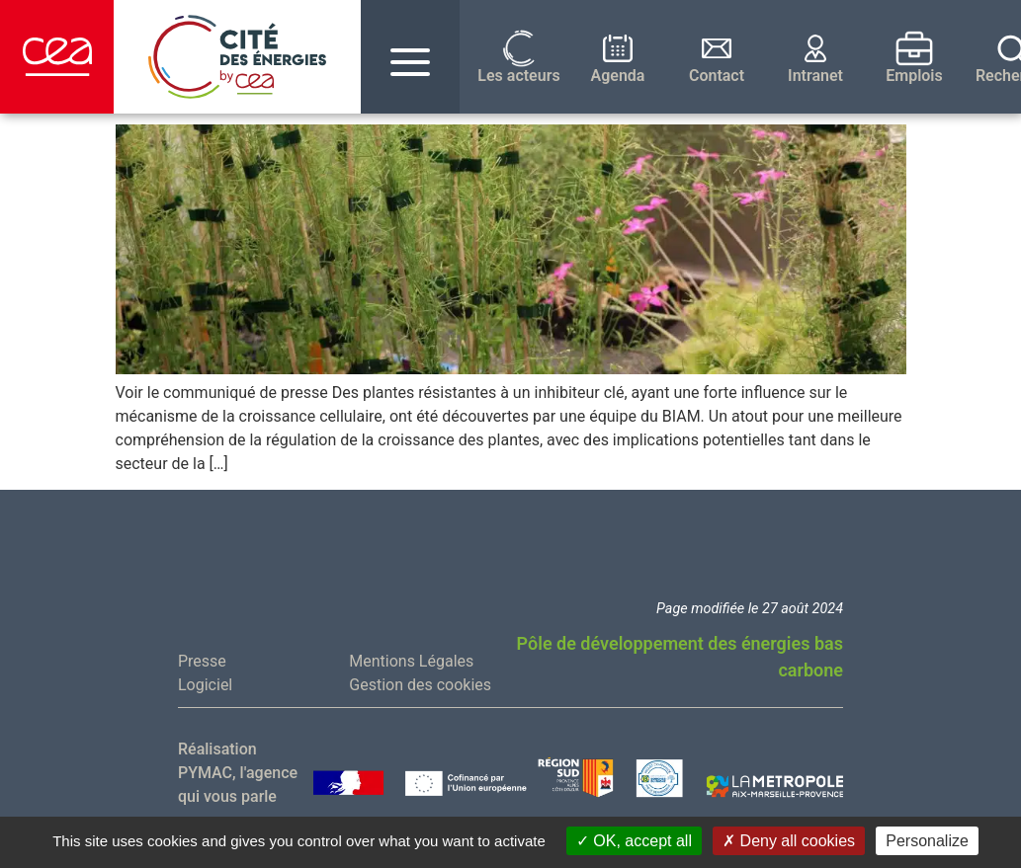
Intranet (815, 76)
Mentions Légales (411, 661)
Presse (202, 661)
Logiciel (205, 684)
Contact (716, 76)
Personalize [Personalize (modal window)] (927, 840)
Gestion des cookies (420, 684)
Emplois (914, 76)
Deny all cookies (789, 840)
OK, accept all (634, 840)
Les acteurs (518, 76)
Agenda (618, 76)
